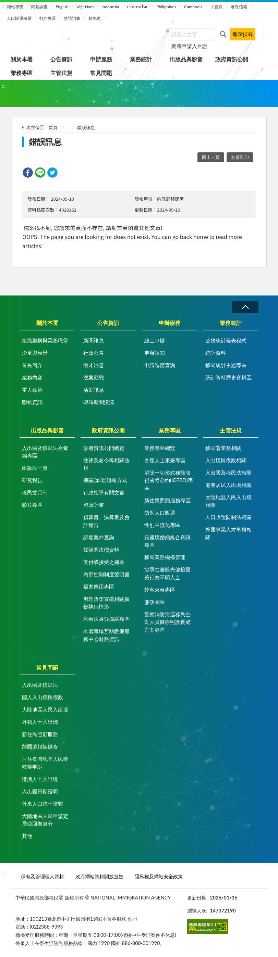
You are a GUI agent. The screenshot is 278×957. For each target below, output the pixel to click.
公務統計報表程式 (225, 340)
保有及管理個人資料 (42, 876)
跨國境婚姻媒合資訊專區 (167, 541)
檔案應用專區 (98, 586)
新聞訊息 (93, 340)
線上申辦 (154, 340)
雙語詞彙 (72, 18)
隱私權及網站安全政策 (159, 876)
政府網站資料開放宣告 (99, 876)
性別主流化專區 (162, 525)
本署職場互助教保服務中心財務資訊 (106, 635)
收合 (245, 307)
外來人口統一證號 (42, 804)
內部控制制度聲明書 (106, 574)
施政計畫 (93, 505)
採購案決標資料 (101, 549)
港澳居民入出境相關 (228, 485)
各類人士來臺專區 (164, 460)
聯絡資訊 (32, 402)
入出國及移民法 (40, 685)
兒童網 (94, 18)
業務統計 (141, 59)
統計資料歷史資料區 (228, 377)
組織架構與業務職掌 (45, 340)
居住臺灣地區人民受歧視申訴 (45, 763)
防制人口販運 (159, 512)
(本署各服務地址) (119, 919)
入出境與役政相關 (225, 460)
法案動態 (93, 377)
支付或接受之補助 (103, 562)
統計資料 (215, 353)
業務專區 (22, 73)
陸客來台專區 (159, 590)
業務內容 (32, 377)
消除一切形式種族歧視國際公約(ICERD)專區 (168, 480)
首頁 (53, 127)
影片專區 (32, 505)
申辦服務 (101, 59)
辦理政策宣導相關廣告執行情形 (106, 603)
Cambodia (193, 6)
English (62, 6)
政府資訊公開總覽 (103, 448)
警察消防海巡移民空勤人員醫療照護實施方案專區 (167, 622)
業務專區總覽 (159, 448)
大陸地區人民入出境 (45, 709)
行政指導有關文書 (103, 492)
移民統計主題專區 (225, 365)
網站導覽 (15, 6)
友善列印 (240, 157)
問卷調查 (39, 6)
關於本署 (22, 59)
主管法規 (61, 73)
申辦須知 (154, 353)
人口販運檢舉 (19, 18)
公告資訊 (61, 59)
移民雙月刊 (35, 492)
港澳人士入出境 (40, 779)
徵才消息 (93, 365)
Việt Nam (85, 6)
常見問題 (101, 73)
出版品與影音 (186, 59)
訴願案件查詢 (98, 537)
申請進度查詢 (159, 365)
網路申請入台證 (189, 46)
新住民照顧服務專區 (167, 500)
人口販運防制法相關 (228, 517)
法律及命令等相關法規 (106, 464)
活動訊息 (93, 390)
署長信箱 (239, 6)
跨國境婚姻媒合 (40, 746)
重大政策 (32, 390)
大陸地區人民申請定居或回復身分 (45, 820)
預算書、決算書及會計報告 (106, 521)
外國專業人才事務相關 (228, 533)
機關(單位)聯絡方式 (105, 480)
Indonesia (110, 6)
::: (4, 5)
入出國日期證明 (40, 791)
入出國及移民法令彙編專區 (45, 452)
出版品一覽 (35, 468)
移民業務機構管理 (164, 557)
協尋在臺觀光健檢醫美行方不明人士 (167, 573)
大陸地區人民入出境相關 (228, 501)
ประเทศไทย (137, 6)
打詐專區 (47, 18)
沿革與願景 (35, 353)
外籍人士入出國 (40, 722)
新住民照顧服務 (40, 734)
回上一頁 (211, 157)
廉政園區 (154, 602)
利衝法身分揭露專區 (106, 619)
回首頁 (216, 6)
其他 (27, 836)
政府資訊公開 (231, 59)
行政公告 (93, 353)
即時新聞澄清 (98, 402)
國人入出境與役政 (42, 697)
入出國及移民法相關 (228, 472)
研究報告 (32, 480)
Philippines (166, 6)
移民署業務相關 (223, 448)
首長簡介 (32, 365)
